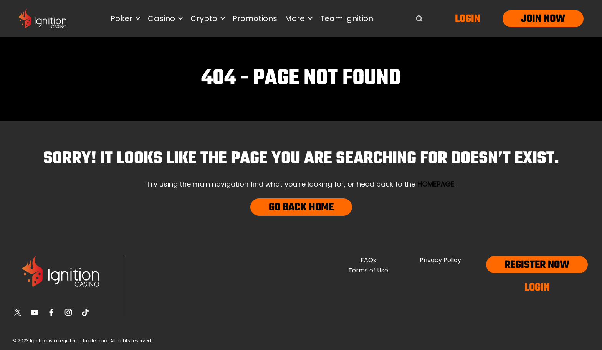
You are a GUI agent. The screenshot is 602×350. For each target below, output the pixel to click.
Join (531, 19)
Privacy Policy (440, 260)
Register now (536, 265)
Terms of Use (368, 270)
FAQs (368, 260)
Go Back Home (301, 207)
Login (467, 19)
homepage (435, 184)
